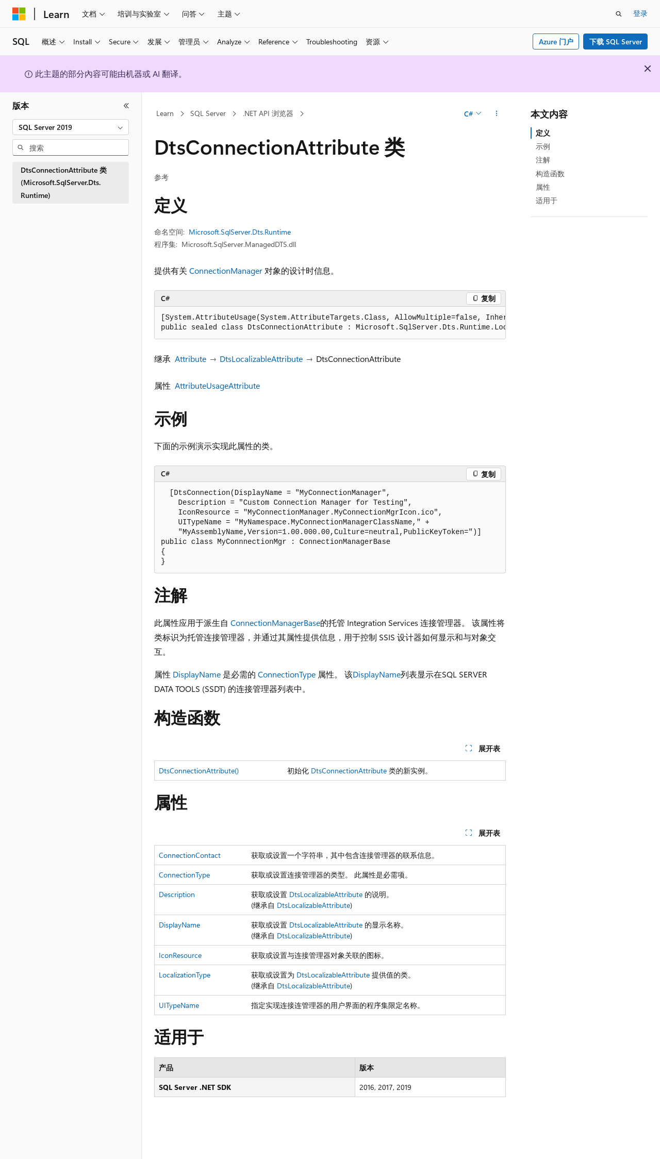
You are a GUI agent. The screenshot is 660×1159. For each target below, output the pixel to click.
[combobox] (70, 127)
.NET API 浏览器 (268, 113)
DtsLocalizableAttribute (261, 358)
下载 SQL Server (615, 41)
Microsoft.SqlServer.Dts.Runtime (240, 232)
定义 (543, 133)
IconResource (180, 955)
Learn (165, 113)
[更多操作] (497, 114)
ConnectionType (287, 674)
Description (177, 894)
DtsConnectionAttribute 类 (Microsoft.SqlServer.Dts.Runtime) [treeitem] (64, 182)
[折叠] (126, 105)
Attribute (190, 358)
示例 (543, 146)
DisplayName (197, 674)
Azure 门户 (556, 41)
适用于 (546, 200)
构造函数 (550, 173)
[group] (330, 323)
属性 (543, 187)
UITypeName (179, 1005)
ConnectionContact (190, 855)
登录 (640, 13)
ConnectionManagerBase (275, 622)
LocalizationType (184, 975)
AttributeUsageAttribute (217, 385)
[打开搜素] (618, 14)
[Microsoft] (19, 14)
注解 (543, 159)
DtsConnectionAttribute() (199, 770)
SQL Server (208, 113)
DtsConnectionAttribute (349, 770)
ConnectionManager (225, 270)
